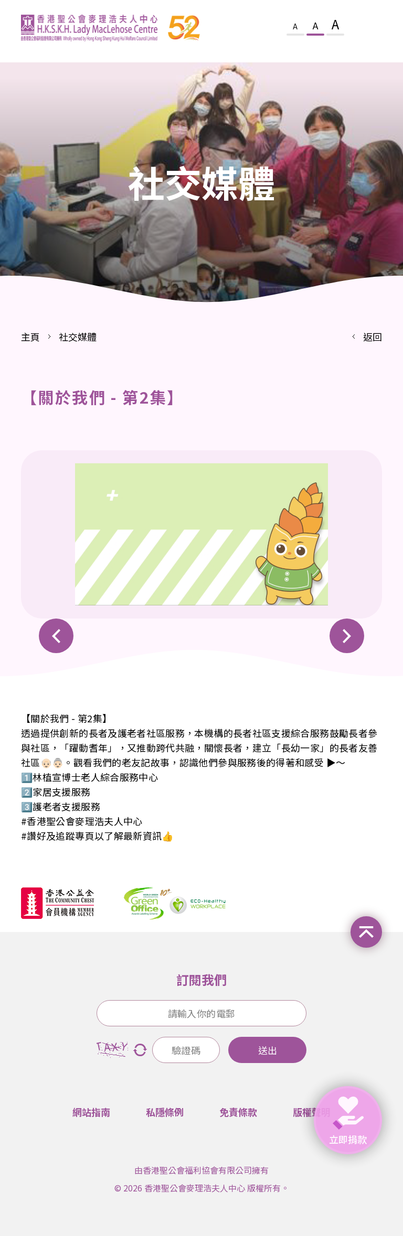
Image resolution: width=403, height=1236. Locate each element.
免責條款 (238, 1112)
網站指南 (91, 1112)
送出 (267, 1050)
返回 (372, 336)
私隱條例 (165, 1112)
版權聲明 (312, 1112)
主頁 (30, 336)
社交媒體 (78, 336)
